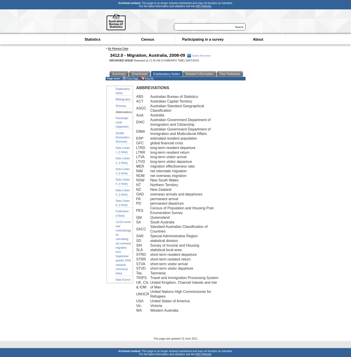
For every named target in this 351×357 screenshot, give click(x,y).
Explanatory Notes (123, 91)
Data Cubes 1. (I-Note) (123, 150)
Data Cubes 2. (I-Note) (123, 160)
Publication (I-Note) (122, 213)
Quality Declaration (199, 55)
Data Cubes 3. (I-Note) (123, 171)
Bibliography (123, 99)
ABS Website (203, 6)
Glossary (121, 105)
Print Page (130, 78)
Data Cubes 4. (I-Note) (123, 181)
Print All (147, 78)
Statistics (93, 39)
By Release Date (118, 48)
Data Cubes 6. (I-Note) (123, 203)
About (258, 39)
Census (147, 39)
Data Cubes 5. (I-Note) (123, 192)
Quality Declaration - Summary (123, 137)
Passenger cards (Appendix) (122, 122)
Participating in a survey (203, 39)
